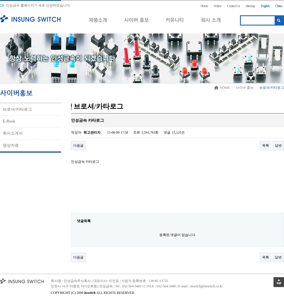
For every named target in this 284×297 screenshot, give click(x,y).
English (265, 6)
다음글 (78, 146)
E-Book (9, 121)
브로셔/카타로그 (17, 109)
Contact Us (233, 6)
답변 (278, 146)
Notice (217, 6)
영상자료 (11, 145)
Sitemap (250, 6)
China (278, 6)
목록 (265, 146)
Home (204, 6)
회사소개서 (13, 133)
